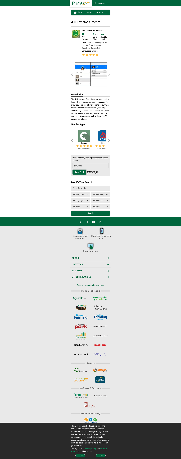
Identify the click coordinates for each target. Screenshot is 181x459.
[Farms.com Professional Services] (80, 395)
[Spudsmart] (80, 354)
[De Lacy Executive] (100, 379)
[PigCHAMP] (90, 405)
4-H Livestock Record (92, 30)
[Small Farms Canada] (100, 345)
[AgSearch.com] (100, 298)
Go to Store (96, 37)
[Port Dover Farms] (90, 421)
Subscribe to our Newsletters (80, 233)
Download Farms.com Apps (101, 233)
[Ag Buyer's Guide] (80, 307)
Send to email (104, 38)
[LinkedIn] (100, 222)
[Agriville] (80, 298)
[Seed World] (80, 345)
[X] (80, 222)
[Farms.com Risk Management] (80, 335)
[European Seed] (100, 326)
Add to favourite (85, 37)
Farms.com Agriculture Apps (90, 12)
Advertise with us (90, 247)
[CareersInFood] (100, 370)
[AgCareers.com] (80, 370)
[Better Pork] (80, 326)
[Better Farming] (80, 317)
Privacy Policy (90, 448)
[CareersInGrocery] (80, 379)
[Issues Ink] (100, 395)
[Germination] (100, 335)
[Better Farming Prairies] (100, 317)
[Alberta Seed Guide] (100, 307)
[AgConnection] (100, 354)
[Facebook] (87, 222)
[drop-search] (95, 3)
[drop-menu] (108, 3)
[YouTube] (93, 222)
